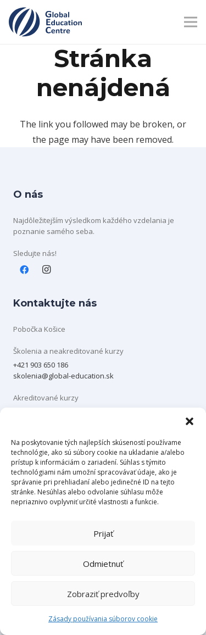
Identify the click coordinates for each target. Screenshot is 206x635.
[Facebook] (24, 270)
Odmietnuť (103, 563)
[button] (189, 421)
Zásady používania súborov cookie (103, 618)
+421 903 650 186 (40, 365)
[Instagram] (46, 270)
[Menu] (190, 22)
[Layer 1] (45, 22)
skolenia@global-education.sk (63, 376)
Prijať (103, 533)
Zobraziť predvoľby (103, 593)
